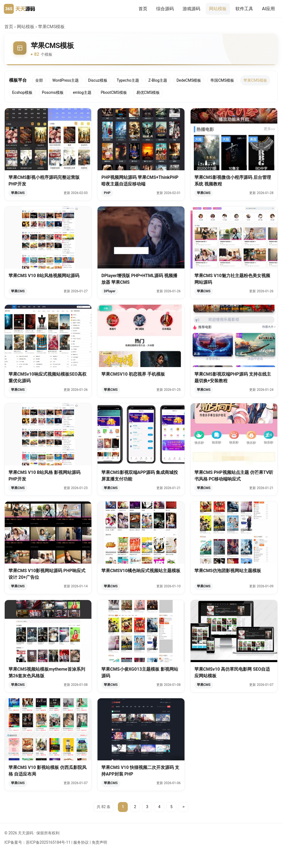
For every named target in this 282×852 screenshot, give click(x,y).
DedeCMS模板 (189, 80)
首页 (143, 8)
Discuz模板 (97, 80)
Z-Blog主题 (157, 80)
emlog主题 (82, 92)
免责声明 (99, 842)
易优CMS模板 (148, 92)
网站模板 (218, 8)
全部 (39, 80)
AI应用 (268, 8)
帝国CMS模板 (222, 80)
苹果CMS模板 (255, 80)
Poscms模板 (53, 92)
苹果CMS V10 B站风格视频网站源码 (44, 276)
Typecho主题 (128, 80)
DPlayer (109, 292)
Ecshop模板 (22, 92)
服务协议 (81, 842)
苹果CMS (18, 193)
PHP (107, 193)
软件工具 (244, 8)
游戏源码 (191, 8)
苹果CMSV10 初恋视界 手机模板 (133, 375)
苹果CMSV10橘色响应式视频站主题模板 (140, 571)
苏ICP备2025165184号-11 (48, 842)
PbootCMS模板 (114, 92)
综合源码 (165, 8)
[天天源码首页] (19, 9)
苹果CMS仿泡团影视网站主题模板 (227, 571)
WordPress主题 (65, 80)
